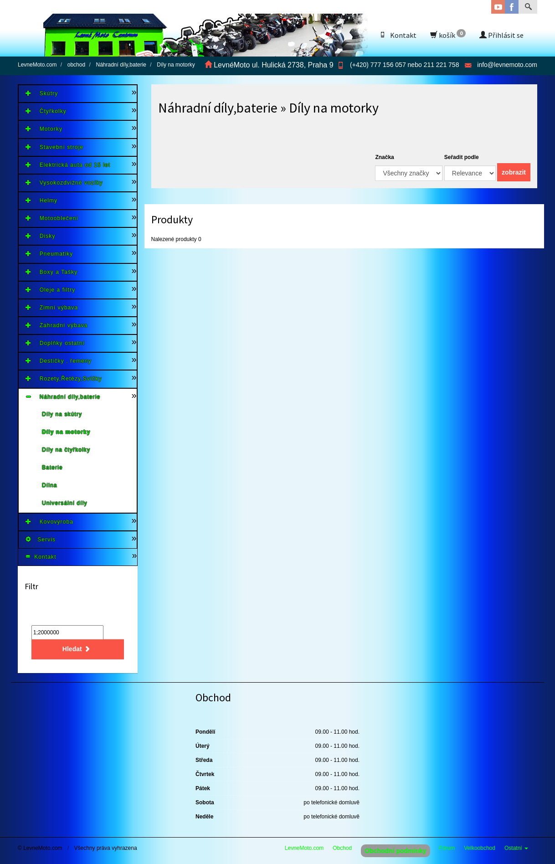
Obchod (342, 848)
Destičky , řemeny (59, 360)
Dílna (49, 485)
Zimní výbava (52, 307)
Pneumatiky (49, 253)
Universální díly (64, 503)
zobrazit (514, 172)
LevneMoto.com (304, 848)
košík (448, 34)
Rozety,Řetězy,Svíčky (64, 378)
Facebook (512, 7)
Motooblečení (52, 218)
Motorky (44, 128)
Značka (384, 157)
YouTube (498, 7)
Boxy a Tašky (51, 271)
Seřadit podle (461, 157)
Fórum (447, 848)
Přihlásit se (501, 35)
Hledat (77, 649)
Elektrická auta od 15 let (68, 164)
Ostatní (516, 848)
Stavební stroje (54, 147)
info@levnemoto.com (507, 64)
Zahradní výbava (57, 325)
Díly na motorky (66, 432)
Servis (41, 539)
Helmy (41, 200)
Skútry (42, 93)
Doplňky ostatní (55, 342)
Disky (41, 235)
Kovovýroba (49, 521)
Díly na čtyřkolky (66, 450)
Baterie (52, 467)
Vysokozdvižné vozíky (64, 182)
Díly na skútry (62, 414)
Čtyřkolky (46, 111)
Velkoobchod (479, 848)
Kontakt (397, 35)
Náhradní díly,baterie (63, 396)
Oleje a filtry (50, 289)
